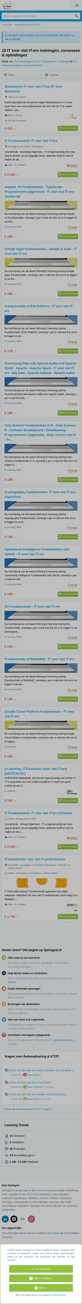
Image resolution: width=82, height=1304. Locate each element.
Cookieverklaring (58, 1295)
